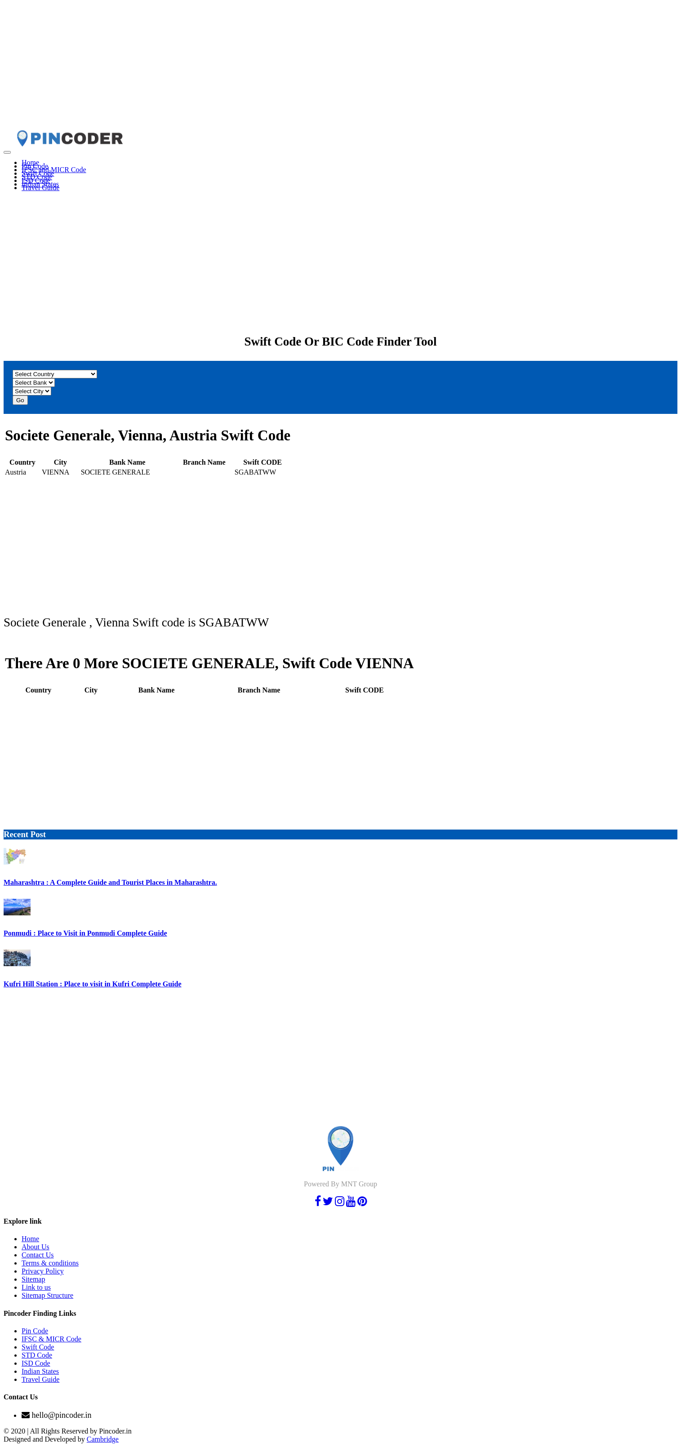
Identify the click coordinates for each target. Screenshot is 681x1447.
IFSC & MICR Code (51, 1339)
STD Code (37, 1355)
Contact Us (38, 1255)
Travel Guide (40, 187)
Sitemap (33, 1279)
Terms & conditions (50, 1263)
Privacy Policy (43, 1271)
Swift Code (38, 1347)
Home (30, 1239)
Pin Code (35, 1331)
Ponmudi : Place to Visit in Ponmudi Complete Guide (85, 933)
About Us (35, 1247)
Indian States (40, 1371)
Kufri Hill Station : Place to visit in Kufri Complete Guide (93, 984)
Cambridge (103, 1439)
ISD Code (36, 1363)
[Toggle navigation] (7, 152)
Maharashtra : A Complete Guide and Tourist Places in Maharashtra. (110, 882)
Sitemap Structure (47, 1295)
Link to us (36, 1287)
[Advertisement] (273, 66)
